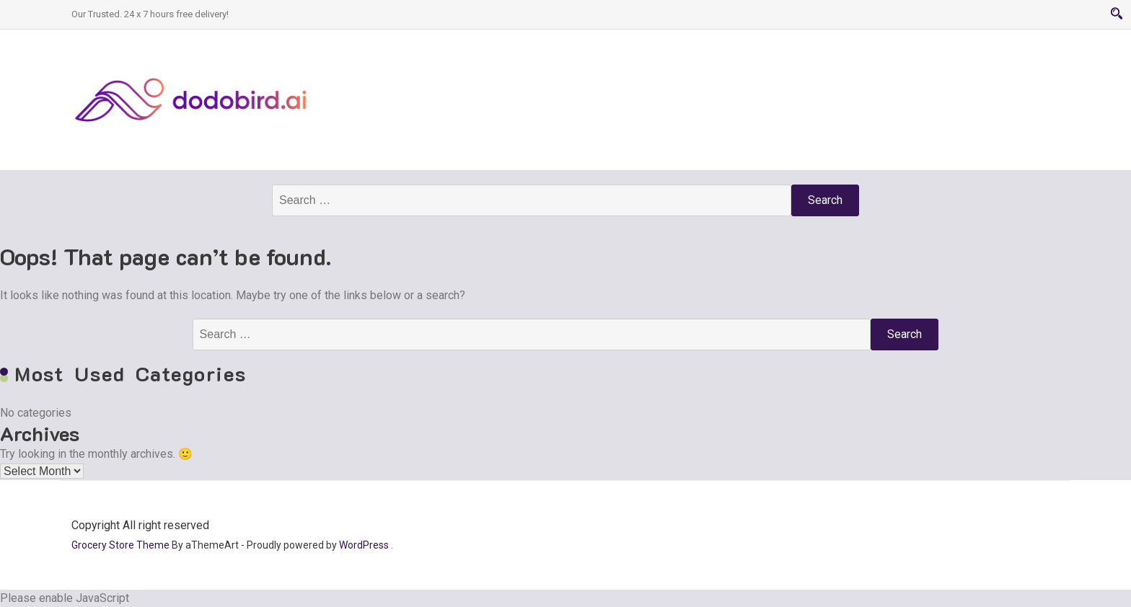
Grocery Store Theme (120, 545)
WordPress (364, 545)
